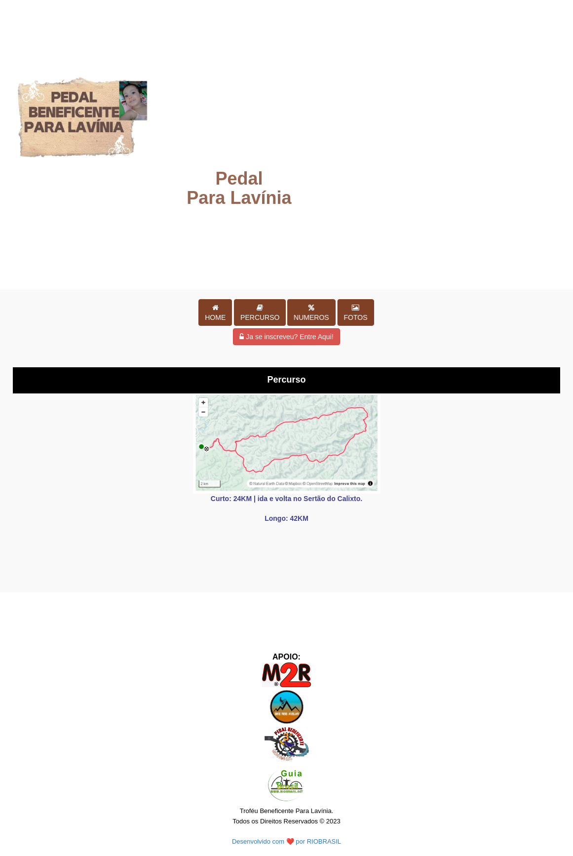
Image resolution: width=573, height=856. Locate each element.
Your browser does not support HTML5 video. (286, 143)
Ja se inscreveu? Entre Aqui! (286, 337)
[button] (215, 312)
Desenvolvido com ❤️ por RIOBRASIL (286, 841)
